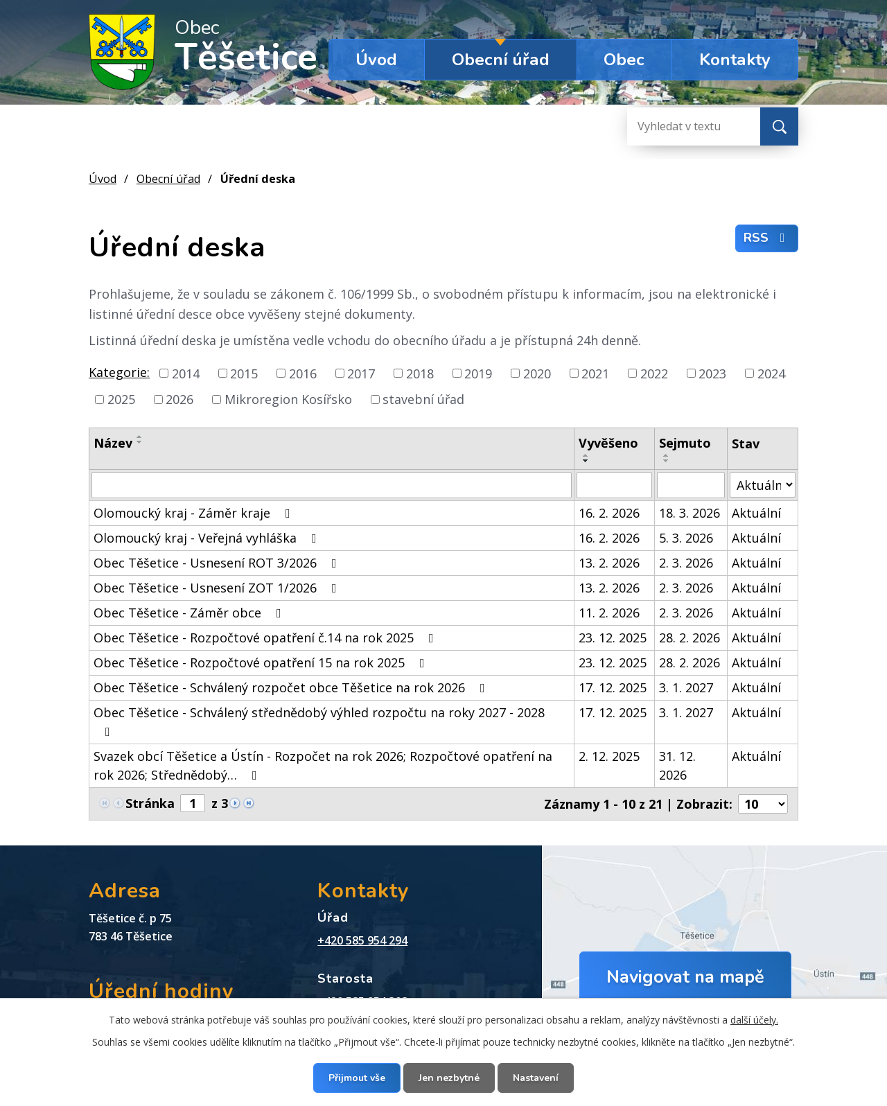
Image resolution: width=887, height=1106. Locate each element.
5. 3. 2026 (686, 537)
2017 (361, 373)
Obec (624, 59)
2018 (420, 373)
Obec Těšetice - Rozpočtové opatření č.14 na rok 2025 (266, 637)
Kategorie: (119, 372)
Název (113, 442)
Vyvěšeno (608, 442)
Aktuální (756, 512)
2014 (186, 373)
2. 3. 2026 (686, 562)
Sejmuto (685, 442)
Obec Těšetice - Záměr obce (190, 612)
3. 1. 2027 (686, 687)
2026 (179, 399)
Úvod (376, 59)
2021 (595, 373)
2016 (303, 373)
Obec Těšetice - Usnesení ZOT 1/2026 (218, 587)
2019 (478, 373)
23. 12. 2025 (613, 637)
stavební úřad (423, 399)
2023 (712, 373)
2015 (244, 373)
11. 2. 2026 (609, 612)
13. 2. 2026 (609, 562)
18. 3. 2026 (689, 512)
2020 (537, 373)
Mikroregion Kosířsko (288, 399)
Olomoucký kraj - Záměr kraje (195, 512)
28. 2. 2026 (689, 637)
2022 (654, 373)
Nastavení (536, 1078)
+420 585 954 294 (362, 940)
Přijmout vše (356, 1078)
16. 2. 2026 (609, 512)
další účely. (754, 1019)
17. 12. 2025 (613, 687)
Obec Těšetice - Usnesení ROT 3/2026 (218, 562)
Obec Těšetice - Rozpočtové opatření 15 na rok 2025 (262, 662)
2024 (771, 373)
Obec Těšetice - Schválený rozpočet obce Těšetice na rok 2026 (292, 687)
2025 (121, 399)
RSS (767, 237)
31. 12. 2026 (677, 765)
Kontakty (735, 59)
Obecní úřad (501, 59)
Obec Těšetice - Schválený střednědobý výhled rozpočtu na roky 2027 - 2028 (319, 721)
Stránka (150, 803)
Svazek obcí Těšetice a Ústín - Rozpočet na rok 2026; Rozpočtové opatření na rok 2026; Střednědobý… (323, 765)
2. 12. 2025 (609, 756)
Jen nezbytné (449, 1078)
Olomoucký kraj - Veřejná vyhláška (208, 537)
